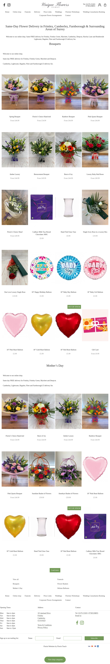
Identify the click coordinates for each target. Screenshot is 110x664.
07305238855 (90, 6)
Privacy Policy (43, 628)
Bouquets (16, 584)
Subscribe (94, 638)
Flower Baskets (62, 584)
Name (30, 638)
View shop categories (55, 660)
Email (58, 638)
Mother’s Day (17, 588)
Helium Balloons (63, 588)
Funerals (60, 579)
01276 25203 (90, 4)
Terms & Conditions (45, 625)
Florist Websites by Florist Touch (55, 646)
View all (16, 579)
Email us (78, 616)
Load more (55, 570)
